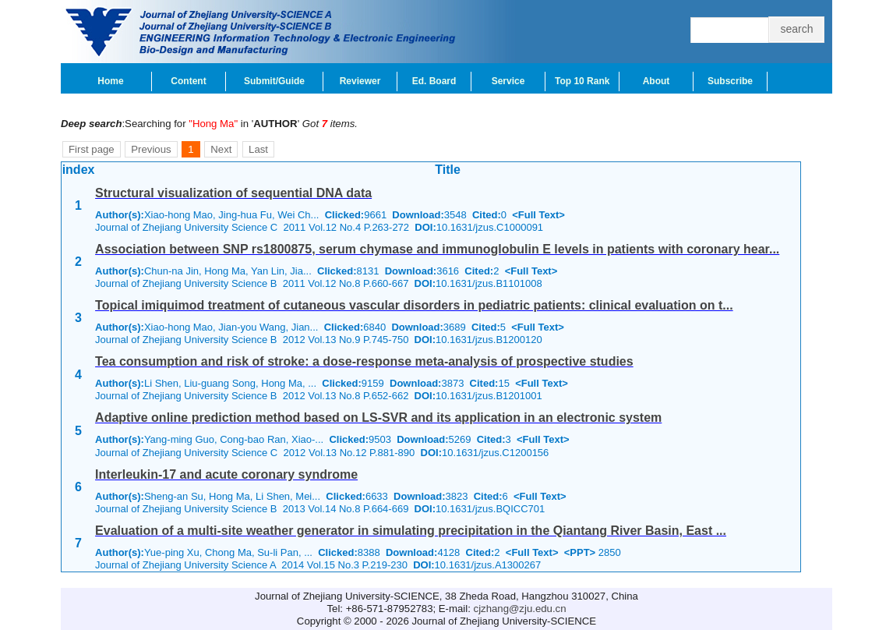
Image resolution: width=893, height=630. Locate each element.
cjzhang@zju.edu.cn (520, 608)
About (656, 81)
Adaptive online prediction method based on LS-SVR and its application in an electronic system (378, 417)
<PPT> (579, 552)
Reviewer (360, 81)
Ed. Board (434, 81)
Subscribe (730, 81)
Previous (151, 149)
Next (220, 149)
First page (92, 149)
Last (258, 149)
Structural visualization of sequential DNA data (233, 193)
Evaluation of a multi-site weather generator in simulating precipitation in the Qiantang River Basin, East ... (410, 530)
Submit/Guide (274, 81)
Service (508, 81)
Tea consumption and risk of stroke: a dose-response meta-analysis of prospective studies (364, 361)
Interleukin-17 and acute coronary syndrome (226, 474)
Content (188, 81)
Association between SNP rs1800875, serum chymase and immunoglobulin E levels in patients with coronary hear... (437, 249)
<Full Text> (538, 215)
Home (110, 81)
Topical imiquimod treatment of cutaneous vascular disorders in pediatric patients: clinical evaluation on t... (414, 305)
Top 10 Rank (582, 81)
